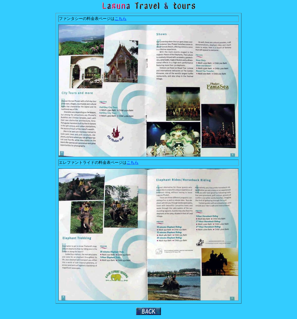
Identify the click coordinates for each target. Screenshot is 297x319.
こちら (121, 18)
